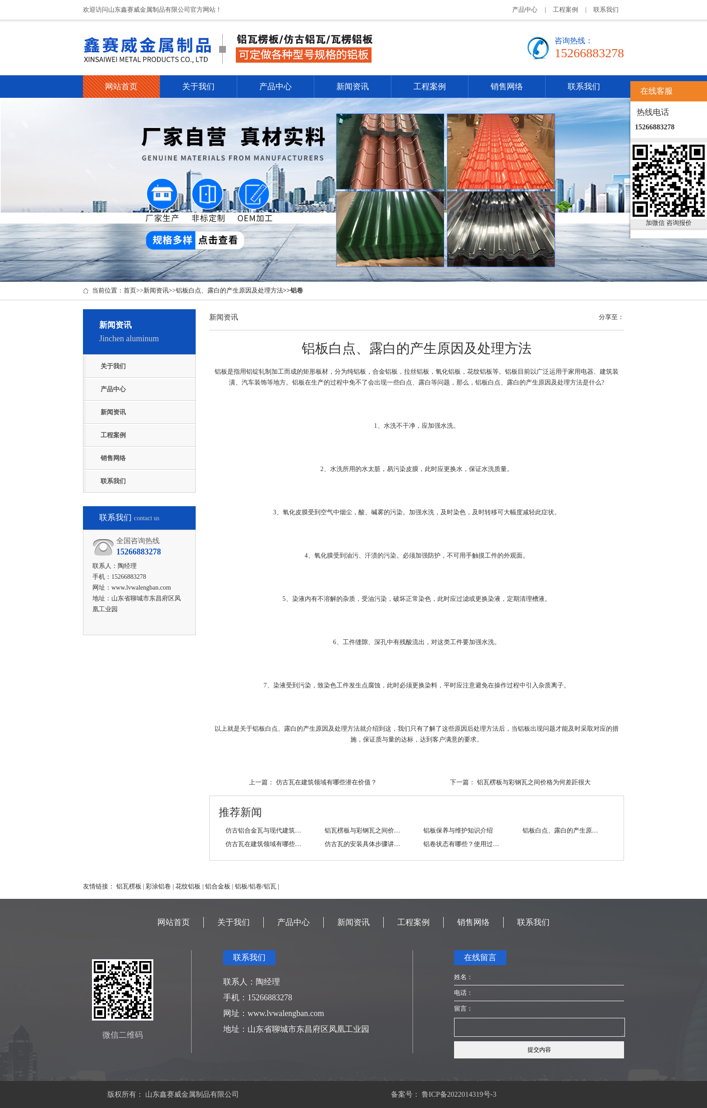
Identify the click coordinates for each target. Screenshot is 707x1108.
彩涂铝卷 (158, 886)
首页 (130, 290)
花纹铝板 (188, 886)
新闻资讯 (352, 86)
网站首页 (121, 86)
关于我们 (198, 86)
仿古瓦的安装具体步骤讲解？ (364, 844)
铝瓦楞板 (129, 886)
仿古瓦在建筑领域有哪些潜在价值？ (326, 782)
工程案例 (565, 9)
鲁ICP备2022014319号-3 (458, 1094)
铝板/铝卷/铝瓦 (255, 886)
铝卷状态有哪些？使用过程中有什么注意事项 (463, 844)
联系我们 (606, 9)
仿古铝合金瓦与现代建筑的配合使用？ (265, 830)
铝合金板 (217, 886)
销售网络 (507, 86)
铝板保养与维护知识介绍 (458, 830)
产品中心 (524, 9)
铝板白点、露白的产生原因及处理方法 (229, 290)
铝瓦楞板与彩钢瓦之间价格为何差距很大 (534, 782)
